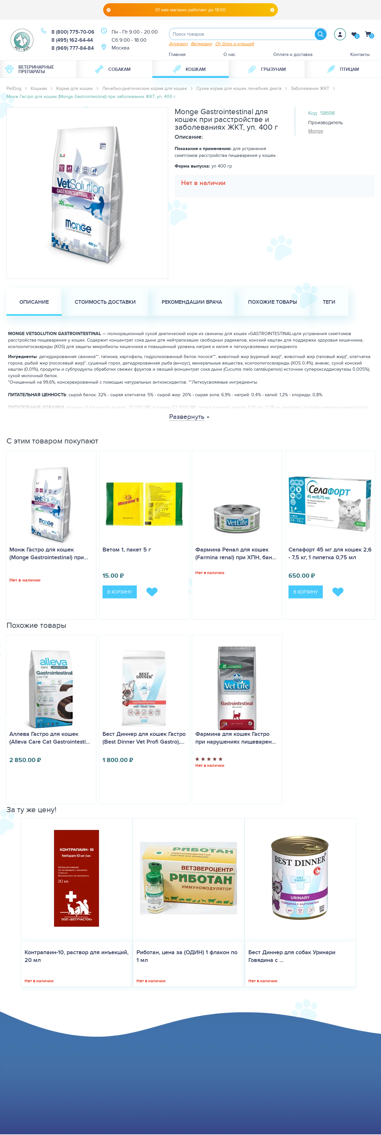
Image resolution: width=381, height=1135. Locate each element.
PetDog (13, 89)
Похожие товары (272, 302)
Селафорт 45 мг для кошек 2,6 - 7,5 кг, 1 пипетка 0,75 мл (330, 554)
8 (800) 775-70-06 (72, 32)
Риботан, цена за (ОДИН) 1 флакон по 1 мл (186, 957)
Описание (34, 302)
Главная (177, 55)
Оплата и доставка (292, 55)
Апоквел (178, 44)
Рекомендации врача (192, 302)
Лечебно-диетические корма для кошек (144, 89)
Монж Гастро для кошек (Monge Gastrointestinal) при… (48, 554)
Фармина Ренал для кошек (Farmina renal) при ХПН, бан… (235, 554)
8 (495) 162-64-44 (72, 40)
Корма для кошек (74, 89)
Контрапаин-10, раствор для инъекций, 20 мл (76, 957)
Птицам (343, 70)
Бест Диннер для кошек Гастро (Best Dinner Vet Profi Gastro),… (144, 738)
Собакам (113, 70)
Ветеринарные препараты (29, 69)
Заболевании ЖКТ (310, 89)
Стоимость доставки (105, 302)
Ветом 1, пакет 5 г (127, 550)
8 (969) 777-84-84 (72, 48)
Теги (329, 302)
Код (312, 113)
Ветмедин (201, 44)
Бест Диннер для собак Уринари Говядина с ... (291, 957)
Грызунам (267, 70)
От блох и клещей (234, 44)
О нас (229, 55)
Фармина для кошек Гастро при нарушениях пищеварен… (235, 738)
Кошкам (189, 70)
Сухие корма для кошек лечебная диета (238, 89)
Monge (315, 131)
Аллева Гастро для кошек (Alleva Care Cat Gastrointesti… (49, 738)
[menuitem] (38, 70)
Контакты (360, 55)
